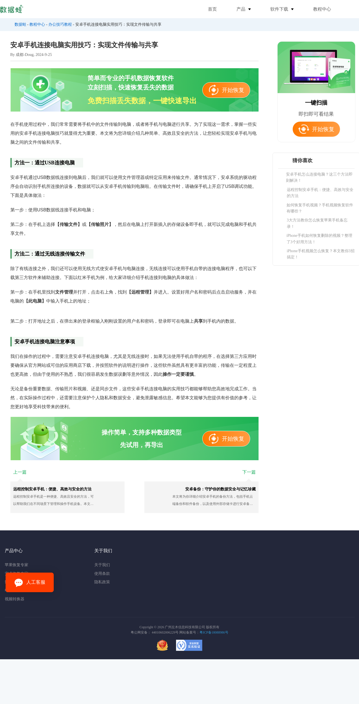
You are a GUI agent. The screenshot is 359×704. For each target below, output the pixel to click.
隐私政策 (102, 582)
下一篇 (249, 472)
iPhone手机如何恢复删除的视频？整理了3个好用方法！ (319, 238)
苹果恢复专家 (16, 565)
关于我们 (102, 565)
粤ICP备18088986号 (214, 632)
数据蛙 (20, 24)
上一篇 (20, 472)
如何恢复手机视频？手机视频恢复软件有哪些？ (320, 208)
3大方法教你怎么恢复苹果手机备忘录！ (317, 223)
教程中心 (322, 9)
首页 (212, 9)
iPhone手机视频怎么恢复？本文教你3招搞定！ (321, 254)
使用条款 (102, 573)
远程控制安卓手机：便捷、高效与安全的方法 (320, 193)
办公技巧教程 (60, 24)
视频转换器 (14, 599)
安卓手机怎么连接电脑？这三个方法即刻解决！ (319, 177)
